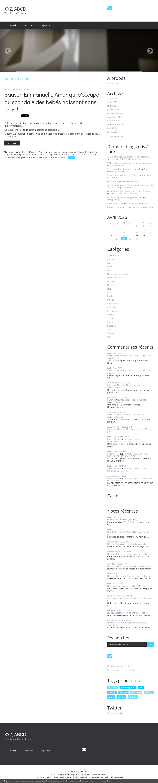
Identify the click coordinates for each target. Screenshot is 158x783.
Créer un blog (74, 771)
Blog (41, 152)
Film (109, 270)
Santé (28, 154)
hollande (112, 687)
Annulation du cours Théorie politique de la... (128, 185)
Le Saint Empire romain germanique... (125, 197)
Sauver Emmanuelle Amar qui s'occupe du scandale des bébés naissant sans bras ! (51, 102)
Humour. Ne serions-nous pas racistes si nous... (126, 386)
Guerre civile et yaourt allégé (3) (129, 170)
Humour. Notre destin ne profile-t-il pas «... (129, 430)
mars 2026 (112, 102)
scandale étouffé (12, 157)
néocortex (136, 692)
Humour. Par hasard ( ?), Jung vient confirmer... (129, 576)
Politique (93, 152)
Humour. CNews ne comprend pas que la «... (128, 544)
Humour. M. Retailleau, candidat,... (123, 519)
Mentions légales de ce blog (62, 777)
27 (117, 238)
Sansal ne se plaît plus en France (122, 175)
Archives (29, 25)
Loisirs (110, 296)
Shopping (112, 326)
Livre (109, 292)
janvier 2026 (113, 109)
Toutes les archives (115, 136)
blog (121, 777)
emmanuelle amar (39, 157)
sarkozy (148, 692)
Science (35, 154)
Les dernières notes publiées (80, 774)
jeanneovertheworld (128, 181)
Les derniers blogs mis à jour (60, 774)
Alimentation (113, 255)
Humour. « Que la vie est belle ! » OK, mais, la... (128, 586)
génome (123, 692)
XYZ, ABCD (15, 8)
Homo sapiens (114, 278)
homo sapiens (128, 687)
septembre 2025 (115, 124)
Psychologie (10, 154)
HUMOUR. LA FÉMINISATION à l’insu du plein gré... (129, 357)
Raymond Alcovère (144, 207)
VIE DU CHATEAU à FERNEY (124, 193)
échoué (110, 181)
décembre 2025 (114, 113)
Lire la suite (12, 143)
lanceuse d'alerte (57, 157)
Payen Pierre (113, 439)
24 (144, 235)
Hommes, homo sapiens (64, 152)
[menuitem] (12, 25)
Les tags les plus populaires (98, 774)
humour (111, 692)
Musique (111, 300)
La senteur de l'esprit (138, 203)
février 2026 (113, 106)
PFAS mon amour (115, 203)
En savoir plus (112, 781)
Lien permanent (13, 152)
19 (111, 235)
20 (117, 235)
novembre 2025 (114, 117)
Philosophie (82, 152)
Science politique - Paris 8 (119, 187)
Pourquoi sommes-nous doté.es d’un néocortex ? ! (130, 599)
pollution (25, 157)
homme (133, 697)
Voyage (110, 333)
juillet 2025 (112, 132)
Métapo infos (113, 199)
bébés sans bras (62, 154)
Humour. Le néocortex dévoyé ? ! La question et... (130, 479)
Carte (112, 496)
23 (137, 235)
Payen (110, 355)
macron (121, 697)
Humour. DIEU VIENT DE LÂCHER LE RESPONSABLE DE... (127, 455)
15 (130, 232)
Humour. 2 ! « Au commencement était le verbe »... (123, 440)
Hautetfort (84, 771)
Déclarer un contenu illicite (43, 777)
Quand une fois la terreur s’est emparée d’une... (129, 191)
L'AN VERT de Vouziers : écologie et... (128, 159)
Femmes (48, 152)
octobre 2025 (113, 120)
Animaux (111, 259)
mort (111, 697)
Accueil (12, 25)
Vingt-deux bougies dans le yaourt (123, 169)
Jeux (109, 289)
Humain (111, 281)
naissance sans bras (80, 154)
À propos (45, 25)
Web (42, 154)
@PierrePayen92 (115, 713)
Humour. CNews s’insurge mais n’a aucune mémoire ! (127, 624)
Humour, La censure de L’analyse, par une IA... (126, 469)
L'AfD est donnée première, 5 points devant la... (129, 163)
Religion (21, 154)
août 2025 (112, 128)
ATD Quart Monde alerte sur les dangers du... (128, 156)
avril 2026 (111, 98)
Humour (111, 285)
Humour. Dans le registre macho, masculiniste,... (130, 554)
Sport (110, 329)
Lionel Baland (117, 165)
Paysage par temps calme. (119, 207)
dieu (141, 687)
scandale (95, 154)
